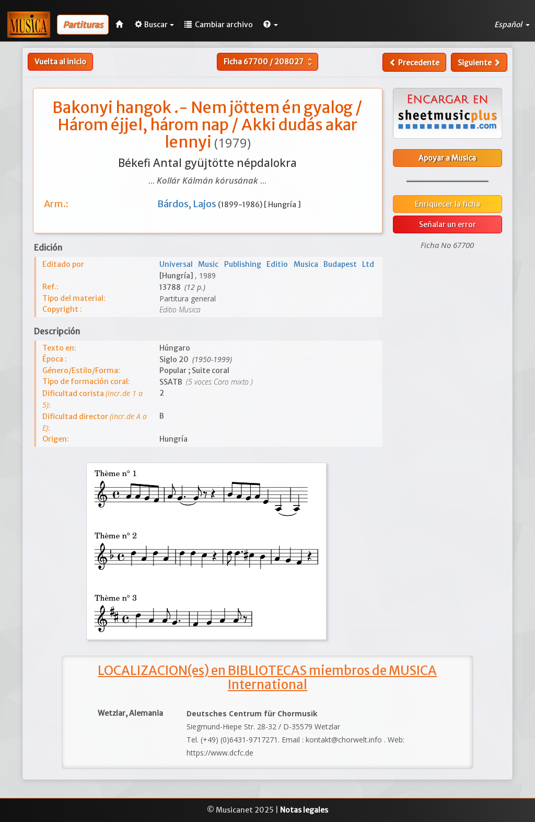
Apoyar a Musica (447, 158)
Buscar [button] (154, 24)
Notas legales (304, 810)
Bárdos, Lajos (187, 204)
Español (512, 24)
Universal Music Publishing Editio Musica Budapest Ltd (267, 264)
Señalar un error (447, 224)
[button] (270, 25)
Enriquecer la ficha (447, 204)
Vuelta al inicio (60, 61)
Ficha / (269, 61)
